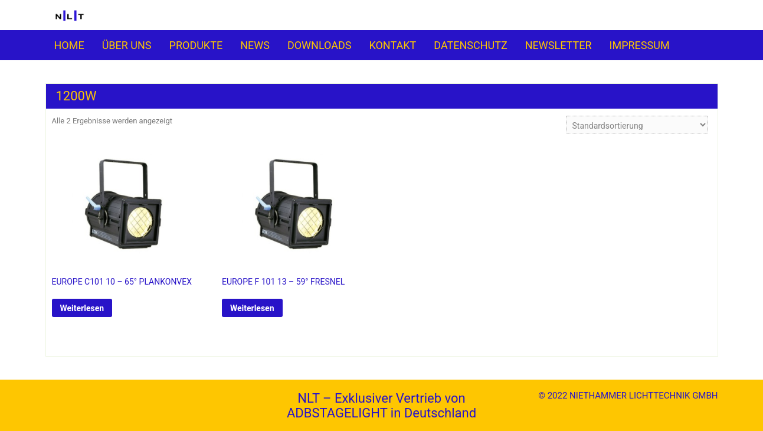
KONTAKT (392, 45)
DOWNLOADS (319, 45)
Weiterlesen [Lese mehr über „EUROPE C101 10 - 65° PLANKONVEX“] (82, 308)
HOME (69, 45)
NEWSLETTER (558, 45)
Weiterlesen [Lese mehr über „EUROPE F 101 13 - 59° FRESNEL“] (252, 308)
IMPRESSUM (640, 45)
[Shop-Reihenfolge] (637, 124)
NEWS (255, 45)
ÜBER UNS (127, 45)
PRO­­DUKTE (196, 45)
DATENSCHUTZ (470, 45)
